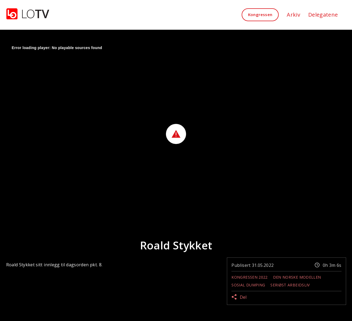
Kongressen (260, 14)
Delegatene (323, 14)
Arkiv (293, 14)
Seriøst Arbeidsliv (290, 284)
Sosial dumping (248, 284)
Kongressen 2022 (249, 277)
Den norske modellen (297, 277)
